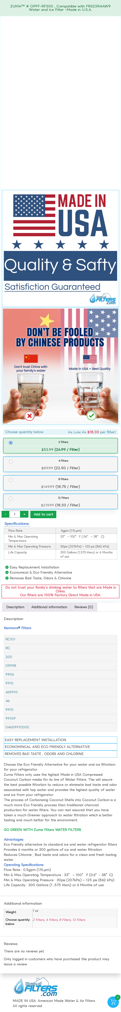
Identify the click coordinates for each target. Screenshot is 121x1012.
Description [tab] (15, 607)
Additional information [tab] (49, 607)
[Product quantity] (14, 514)
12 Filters (63, 498)
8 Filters (63, 479)
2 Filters (63, 442)
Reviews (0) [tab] (83, 607)
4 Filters (63, 461)
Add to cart (43, 514)
